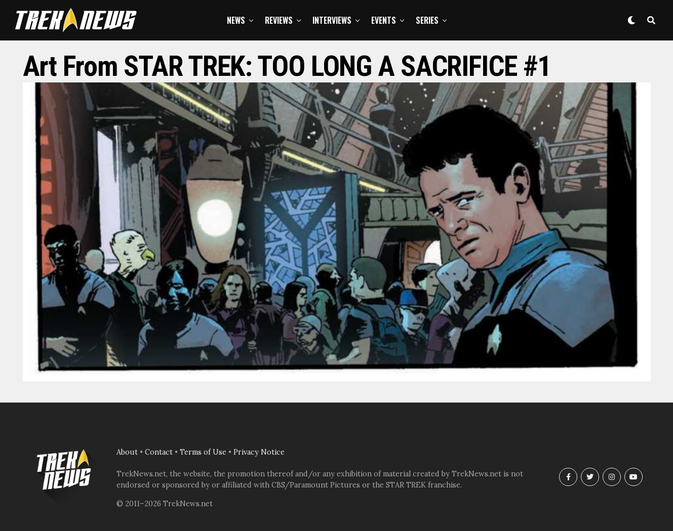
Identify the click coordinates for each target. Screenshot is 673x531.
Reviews (279, 20)
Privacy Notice (259, 452)
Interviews (331, 20)
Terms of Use (203, 452)
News (236, 20)
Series (427, 20)
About (127, 452)
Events (383, 20)
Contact (159, 452)
